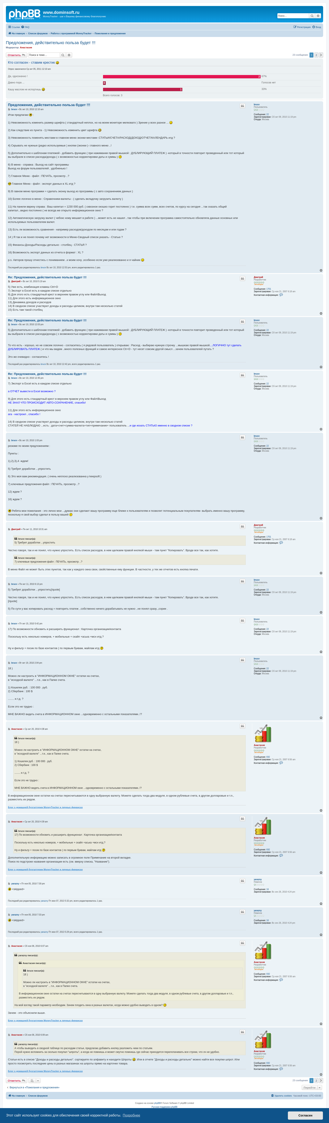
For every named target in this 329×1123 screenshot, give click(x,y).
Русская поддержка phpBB (164, 1107)
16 (267, 889)
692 (268, 757)
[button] (321, 55)
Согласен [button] (305, 1115)
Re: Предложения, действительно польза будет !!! (47, 277)
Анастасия (26, 47)
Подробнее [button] (131, 1115)
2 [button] (316, 55)
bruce (257, 104)
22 (267, 114)
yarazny (258, 879)
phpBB (157, 1103)
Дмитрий (258, 277)
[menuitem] (25, 27)
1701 (268, 289)
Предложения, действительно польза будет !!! (50, 42)
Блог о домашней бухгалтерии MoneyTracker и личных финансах (45, 807)
